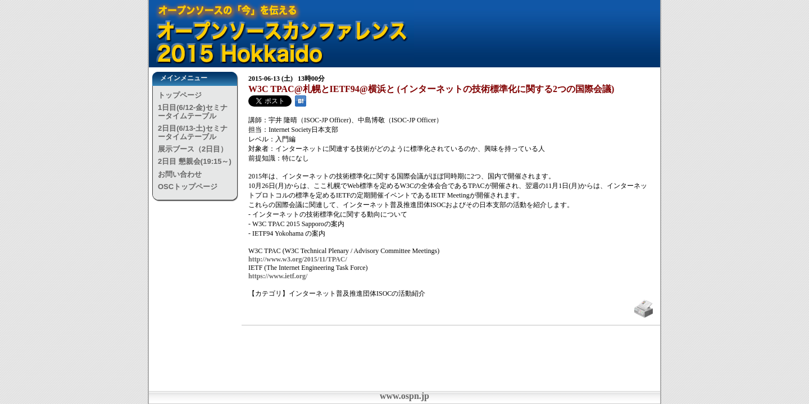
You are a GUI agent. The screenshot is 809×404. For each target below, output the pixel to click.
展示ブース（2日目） (193, 149)
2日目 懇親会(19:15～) (194, 161)
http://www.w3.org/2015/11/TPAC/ (297, 259)
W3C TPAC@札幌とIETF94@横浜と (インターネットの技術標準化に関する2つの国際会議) (431, 89)
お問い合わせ (180, 174)
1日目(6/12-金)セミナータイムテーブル (193, 111)
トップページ (180, 95)
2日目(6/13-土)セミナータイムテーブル (193, 132)
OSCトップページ (187, 186)
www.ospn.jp (404, 396)
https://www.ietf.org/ (277, 276)
